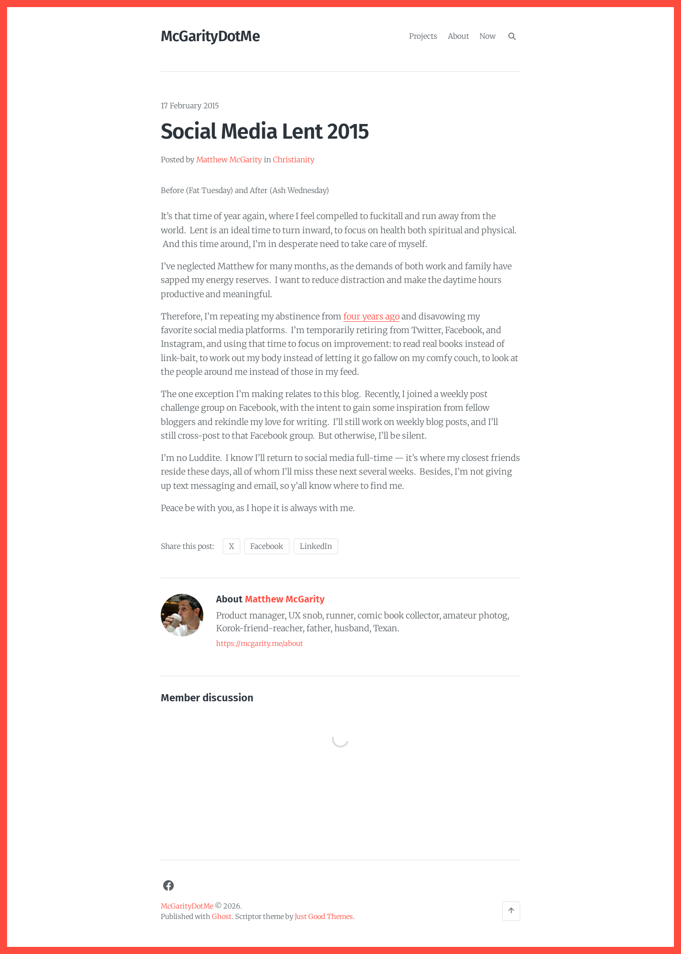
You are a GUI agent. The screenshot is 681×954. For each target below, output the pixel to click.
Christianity (293, 159)
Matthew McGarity (229, 159)
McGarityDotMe (210, 36)
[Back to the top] (511, 911)
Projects (423, 35)
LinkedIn (316, 546)
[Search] (512, 36)
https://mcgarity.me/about (259, 643)
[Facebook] (168, 885)
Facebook (266, 546)
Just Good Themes (324, 916)
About (458, 35)
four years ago (371, 316)
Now (488, 35)
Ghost (222, 916)
